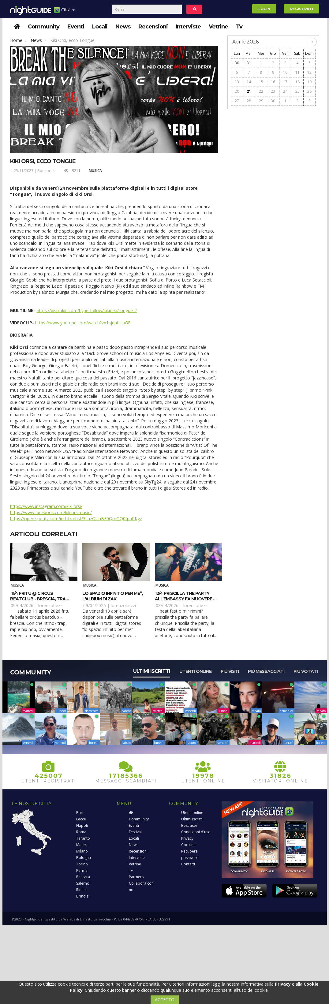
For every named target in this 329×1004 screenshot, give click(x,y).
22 (261, 91)
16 (273, 81)
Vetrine (218, 26)
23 (273, 91)
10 (285, 72)
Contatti (188, 864)
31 (249, 62)
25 (297, 91)
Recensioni (153, 26)
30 (237, 62)
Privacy (187, 838)
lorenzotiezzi (50, 605)
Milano (82, 851)
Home (16, 40)
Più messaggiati (266, 671)
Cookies (188, 844)
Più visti (230, 671)
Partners (136, 876)
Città (64, 12)
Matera (82, 844)
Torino (82, 864)
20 (237, 91)
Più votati (305, 671)
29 (261, 100)
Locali (99, 26)
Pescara (83, 876)
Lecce (81, 819)
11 (297, 72)
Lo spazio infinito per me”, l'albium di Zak (112, 596)
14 (249, 81)
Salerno (82, 883)
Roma (81, 831)
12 (309, 72)
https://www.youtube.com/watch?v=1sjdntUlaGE (82, 323)
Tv (239, 26)
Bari (79, 812)
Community (43, 26)
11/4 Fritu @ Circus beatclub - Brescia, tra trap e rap (37, 599)
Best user (189, 825)
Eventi (75, 26)
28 (249, 100)
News (122, 26)
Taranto (83, 838)
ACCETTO (164, 999)
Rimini (81, 889)
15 (261, 81)
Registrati (301, 9)
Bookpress (46, 170)
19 (309, 81)
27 (237, 100)
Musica (95, 170)
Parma (82, 870)
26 (309, 91)
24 (285, 91)
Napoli (82, 825)
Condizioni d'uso (196, 831)
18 (297, 81)
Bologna (83, 857)
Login (264, 9)
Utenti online (195, 671)
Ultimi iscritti (151, 671)
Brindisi (82, 896)
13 (237, 81)
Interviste (188, 26)
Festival (135, 831)
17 (285, 81)
